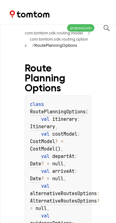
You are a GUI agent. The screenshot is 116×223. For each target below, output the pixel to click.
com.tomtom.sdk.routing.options (56, 42)
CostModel (42, 141)
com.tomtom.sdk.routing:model (54, 33)
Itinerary (42, 127)
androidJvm (81, 28)
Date (35, 164)
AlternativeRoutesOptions (63, 201)
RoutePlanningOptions (58, 112)
